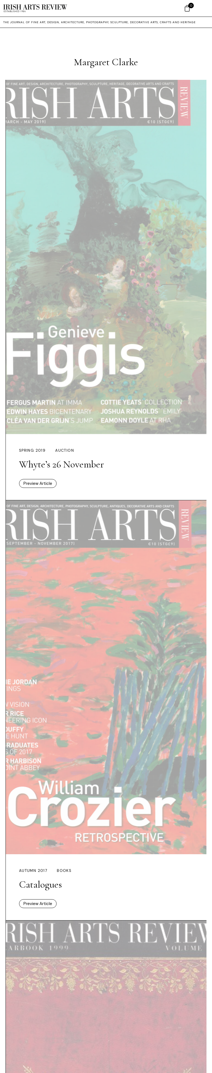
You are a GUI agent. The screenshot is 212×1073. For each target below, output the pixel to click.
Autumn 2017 (33, 870)
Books (64, 870)
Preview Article (37, 483)
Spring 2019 (32, 450)
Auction (64, 450)
